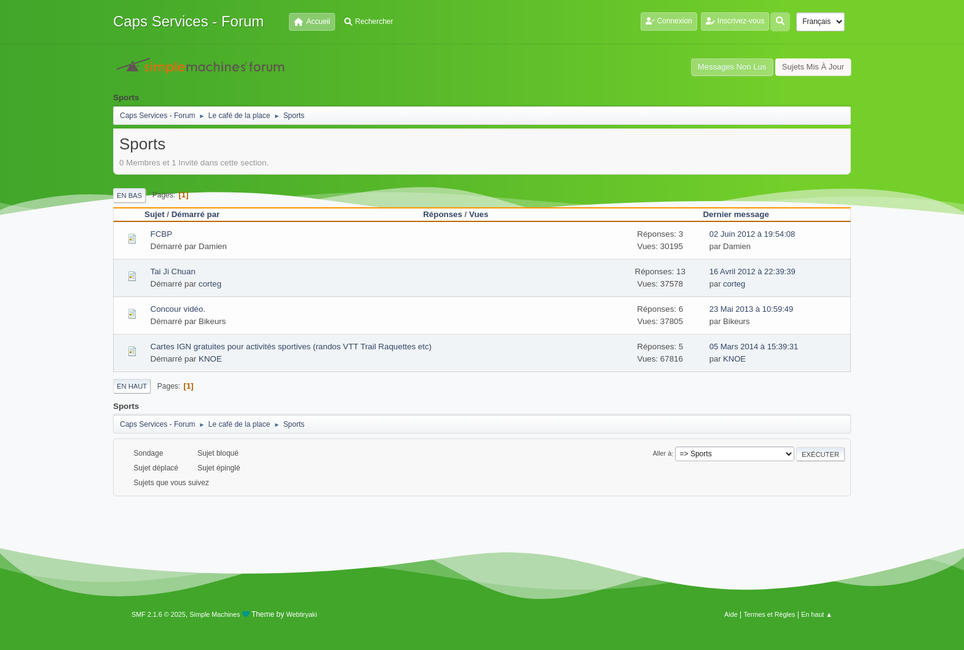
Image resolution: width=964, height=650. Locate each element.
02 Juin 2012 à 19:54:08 (752, 234)
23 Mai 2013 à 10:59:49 (751, 309)
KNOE (210, 358)
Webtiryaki (301, 614)
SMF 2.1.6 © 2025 (159, 614)
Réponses (442, 214)
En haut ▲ (816, 614)
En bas (129, 195)
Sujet (154, 214)
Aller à (662, 454)
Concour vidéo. (178, 309)
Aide (731, 614)
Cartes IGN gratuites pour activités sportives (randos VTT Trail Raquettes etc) (291, 346)
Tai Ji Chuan (173, 271)
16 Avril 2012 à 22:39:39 (752, 271)
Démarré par (196, 214)
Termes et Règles (769, 614)
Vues (484, 214)
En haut (132, 386)
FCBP (162, 234)
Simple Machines (214, 614)
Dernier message (735, 214)
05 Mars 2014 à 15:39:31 (754, 346)
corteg (210, 283)
